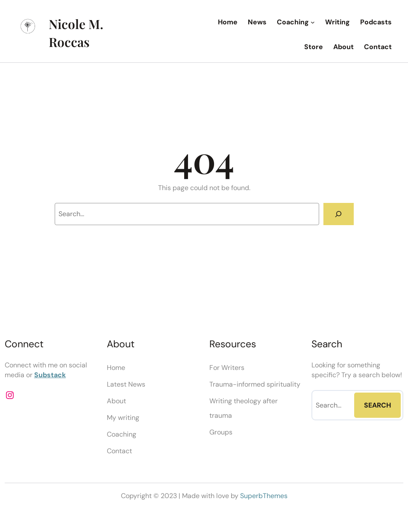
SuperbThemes (264, 495)
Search (377, 405)
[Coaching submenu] (313, 22)
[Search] (338, 214)
